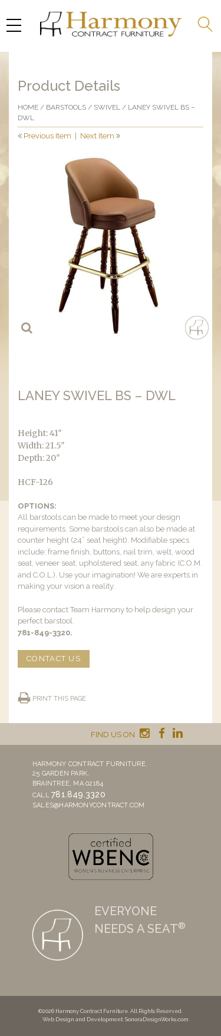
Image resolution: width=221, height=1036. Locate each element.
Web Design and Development (82, 1019)
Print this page (59, 698)
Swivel (107, 107)
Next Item (97, 135)
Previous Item (47, 135)
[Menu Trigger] (13, 25)
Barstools (66, 107)
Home (28, 107)
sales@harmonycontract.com (88, 805)
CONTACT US (54, 658)
